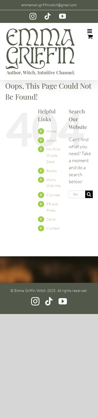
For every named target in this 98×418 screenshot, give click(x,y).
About (52, 140)
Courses (53, 195)
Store (51, 219)
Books (52, 170)
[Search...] (77, 194)
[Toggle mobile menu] (90, 31)
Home (51, 131)
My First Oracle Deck (53, 155)
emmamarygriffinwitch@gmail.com (49, 5)
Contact (53, 228)
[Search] (89, 194)
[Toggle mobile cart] (90, 36)
